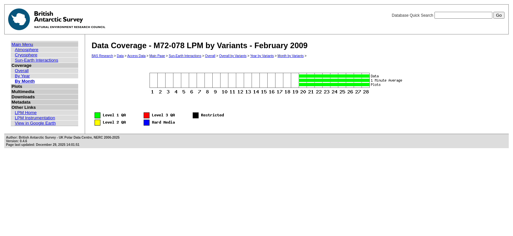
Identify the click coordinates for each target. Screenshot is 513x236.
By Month (25, 81)
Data (120, 56)
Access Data (136, 56)
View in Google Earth (35, 123)
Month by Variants (290, 56)
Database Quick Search (448, 15)
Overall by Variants (233, 56)
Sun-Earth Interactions (36, 60)
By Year (22, 75)
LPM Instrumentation (35, 117)
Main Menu (22, 44)
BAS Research (102, 56)
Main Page (157, 56)
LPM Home (26, 112)
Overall (21, 70)
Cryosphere (26, 54)
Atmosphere (26, 49)
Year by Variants (262, 56)
